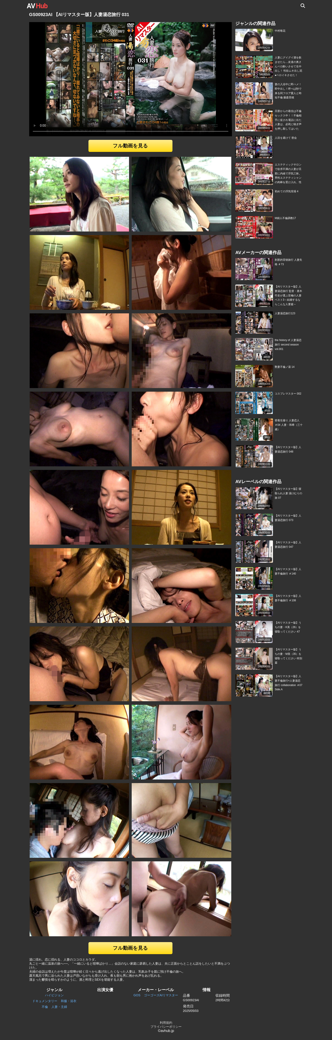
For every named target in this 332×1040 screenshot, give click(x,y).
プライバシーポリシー (166, 1026)
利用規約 (166, 1022)
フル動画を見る (130, 146)
